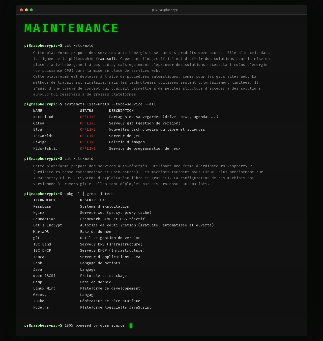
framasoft (106, 58)
